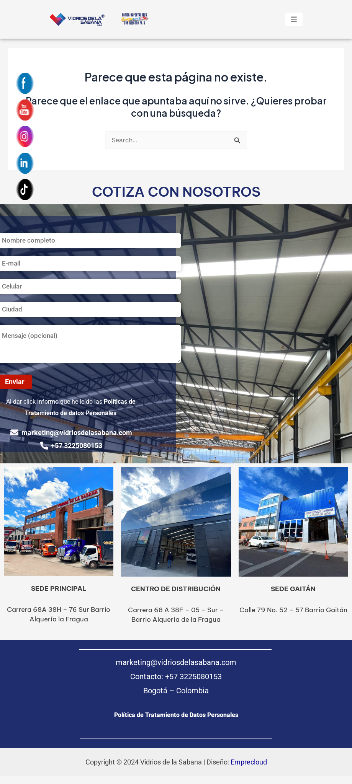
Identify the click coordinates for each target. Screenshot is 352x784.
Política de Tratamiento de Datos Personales (176, 715)
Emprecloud (249, 762)
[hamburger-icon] (294, 19)
